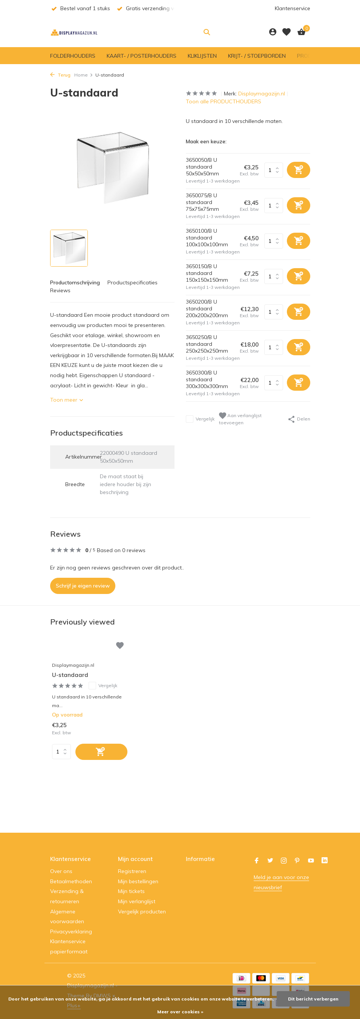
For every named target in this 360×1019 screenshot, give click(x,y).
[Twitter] (270, 861)
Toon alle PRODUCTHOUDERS (223, 101)
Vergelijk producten (142, 911)
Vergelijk (200, 419)
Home (83, 75)
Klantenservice (292, 8)
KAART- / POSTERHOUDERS (141, 55)
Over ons (61, 871)
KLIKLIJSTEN (202, 55)
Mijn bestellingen (138, 881)
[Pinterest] (297, 861)
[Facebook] (257, 861)
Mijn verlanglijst (136, 901)
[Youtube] (311, 861)
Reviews (60, 290)
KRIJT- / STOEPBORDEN (257, 55)
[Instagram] (284, 861)
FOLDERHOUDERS (72, 55)
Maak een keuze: (206, 141)
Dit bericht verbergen (313, 999)
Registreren (132, 871)
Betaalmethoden (71, 881)
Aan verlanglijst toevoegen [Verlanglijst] (240, 418)
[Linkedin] (325, 861)
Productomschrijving (75, 282)
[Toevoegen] (101, 752)
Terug (60, 75)
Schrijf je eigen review (83, 585)
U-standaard (70, 674)
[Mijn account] (272, 32)
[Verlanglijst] (286, 32)
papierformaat (68, 951)
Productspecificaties (132, 282)
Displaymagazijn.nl (261, 93)
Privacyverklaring (71, 931)
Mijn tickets (131, 891)
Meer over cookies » (180, 1011)
